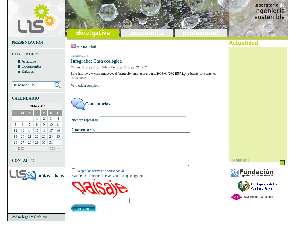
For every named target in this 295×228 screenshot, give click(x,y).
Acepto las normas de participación (101, 178)
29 (37, 142)
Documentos (32, 66)
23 (44, 136)
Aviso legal (21, 224)
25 (58, 136)
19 (15, 136)
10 (51, 125)
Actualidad (86, 46)
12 (15, 130)
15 (37, 130)
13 (22, 130)
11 (58, 125)
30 (44, 142)
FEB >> (55, 148)
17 (51, 130)
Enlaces (28, 71)
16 (44, 130)
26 (15, 142)
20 (22, 136)
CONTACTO (23, 161)
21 (30, 136)
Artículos (29, 61)
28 (30, 142)
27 (22, 142)
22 (37, 136)
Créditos (40, 224)
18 (58, 130)
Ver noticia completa (85, 86)
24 (51, 136)
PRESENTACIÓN (27, 42)
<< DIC (19, 148)
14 (30, 130)
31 (51, 142)
